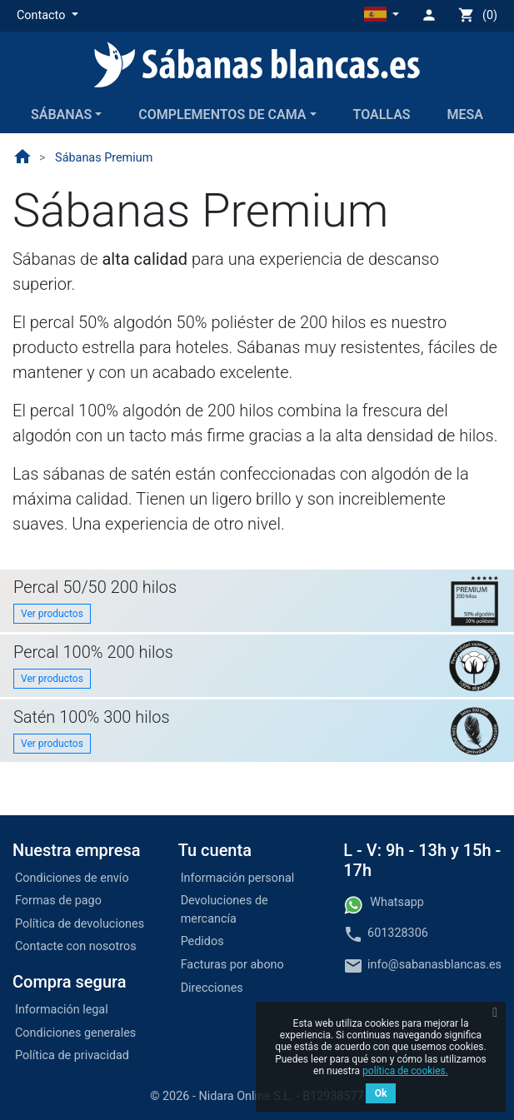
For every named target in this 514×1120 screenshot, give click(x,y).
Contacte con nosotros (76, 946)
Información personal (238, 878)
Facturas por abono (232, 965)
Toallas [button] (382, 114)
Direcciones (212, 988)
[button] (47, 16)
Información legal (61, 1010)
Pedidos (202, 941)
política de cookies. (405, 1071)
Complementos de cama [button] (222, 114)
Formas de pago (58, 901)
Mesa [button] (465, 114)
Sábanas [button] (61, 114)
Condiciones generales (75, 1033)
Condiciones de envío (72, 878)
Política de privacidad (72, 1055)
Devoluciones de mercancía (224, 910)
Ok (381, 1093)
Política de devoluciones (79, 924)
